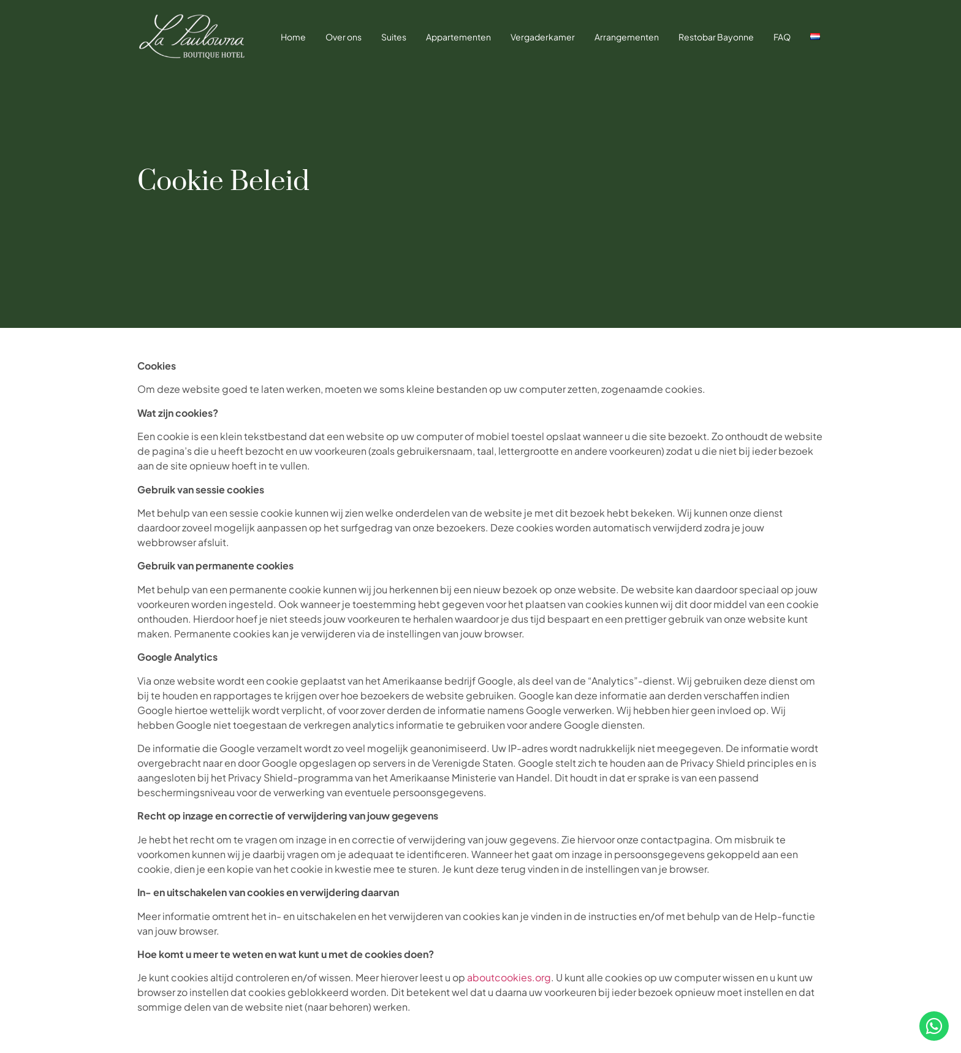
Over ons (343, 36)
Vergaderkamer (543, 36)
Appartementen (458, 36)
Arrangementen (626, 36)
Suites (393, 36)
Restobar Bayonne (716, 36)
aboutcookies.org (509, 977)
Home (293, 36)
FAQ (782, 36)
